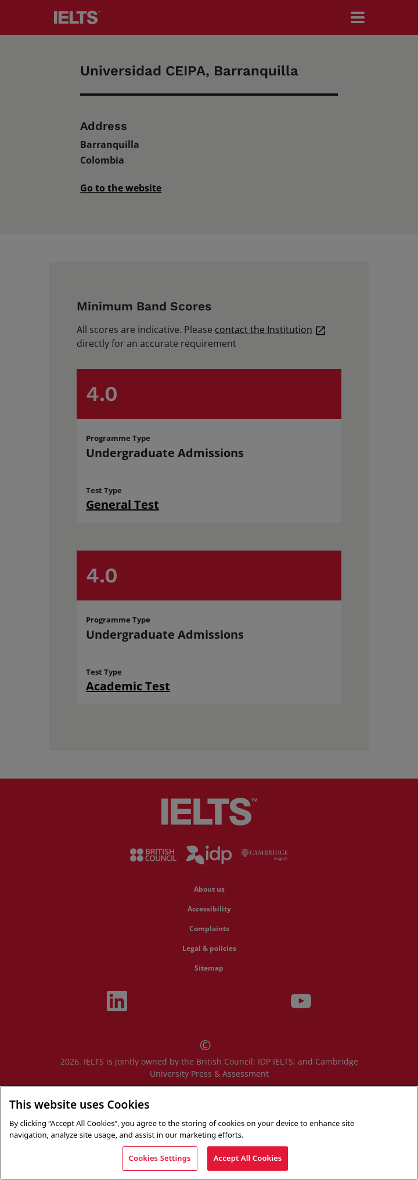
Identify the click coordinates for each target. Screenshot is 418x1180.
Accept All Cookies (248, 1158)
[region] (209, 1133)
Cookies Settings (160, 1158)
